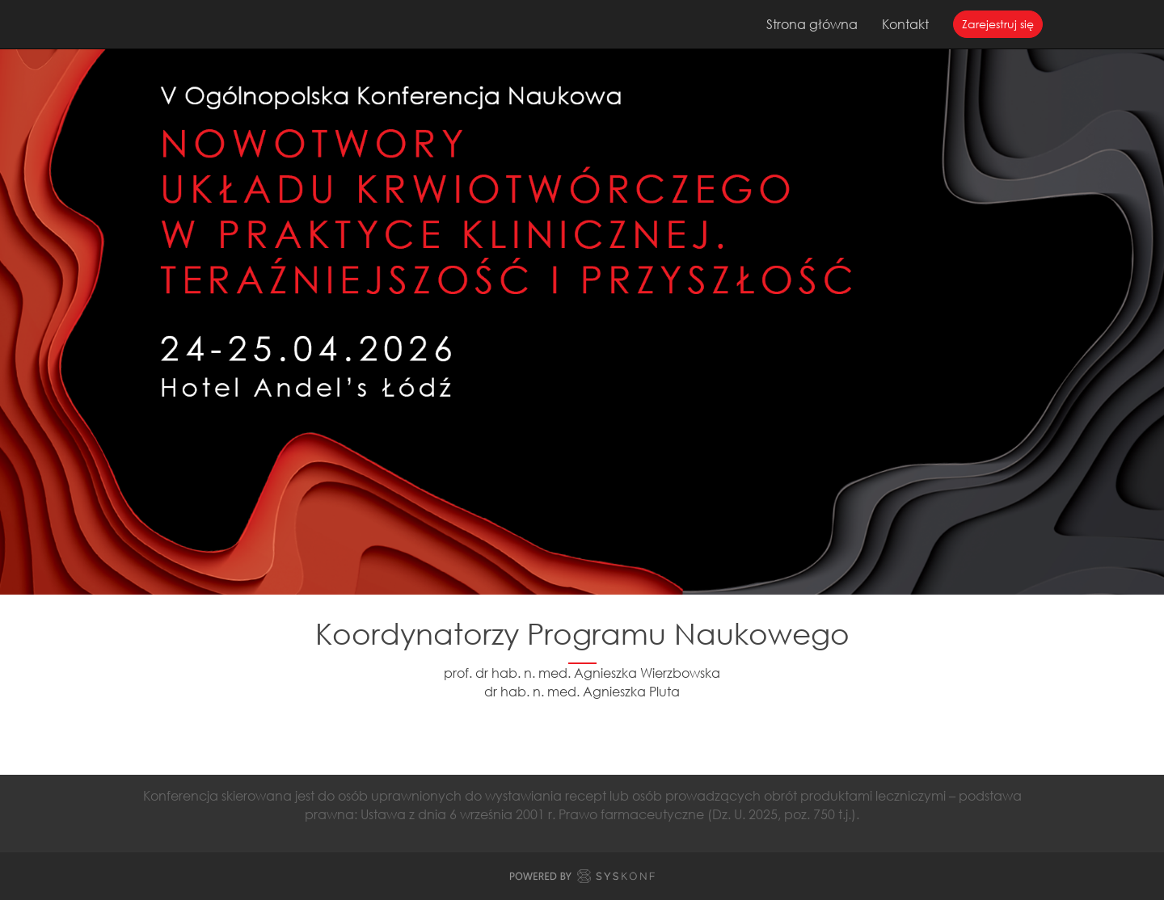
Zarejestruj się (998, 24)
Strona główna (812, 23)
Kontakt (905, 23)
